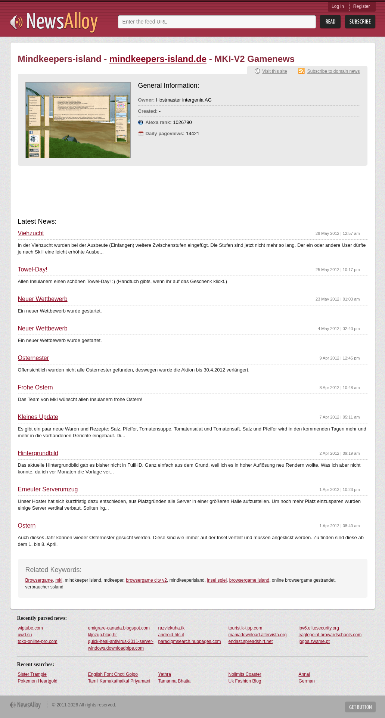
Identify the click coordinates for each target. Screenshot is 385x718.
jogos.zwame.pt (314, 641)
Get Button (360, 707)
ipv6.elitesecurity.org (319, 628)
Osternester (33, 358)
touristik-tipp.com (246, 628)
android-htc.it (171, 634)
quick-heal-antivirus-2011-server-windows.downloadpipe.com (120, 645)
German (307, 681)
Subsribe (360, 22)
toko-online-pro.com (38, 641)
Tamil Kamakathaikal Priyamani (119, 681)
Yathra (164, 674)
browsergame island (249, 580)
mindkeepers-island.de (158, 59)
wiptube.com (30, 628)
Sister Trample (32, 674)
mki (58, 580)
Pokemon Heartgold (38, 681)
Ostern (27, 526)
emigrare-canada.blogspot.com (119, 628)
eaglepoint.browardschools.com (330, 634)
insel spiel (217, 580)
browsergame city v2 (146, 580)
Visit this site (274, 71)
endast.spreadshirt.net (251, 641)
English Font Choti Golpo (113, 674)
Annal (304, 674)
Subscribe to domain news (333, 71)
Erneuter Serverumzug (48, 489)
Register (361, 6)
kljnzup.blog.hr (102, 634)
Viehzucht (31, 233)
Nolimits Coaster (245, 674)
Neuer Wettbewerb (43, 299)
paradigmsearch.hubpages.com (189, 641)
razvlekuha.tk (171, 628)
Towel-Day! (32, 270)
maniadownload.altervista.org (258, 634)
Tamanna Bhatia (174, 681)
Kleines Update (38, 417)
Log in (338, 6)
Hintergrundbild (38, 453)
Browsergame (39, 580)
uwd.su (25, 634)
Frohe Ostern (35, 388)
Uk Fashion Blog (245, 681)
